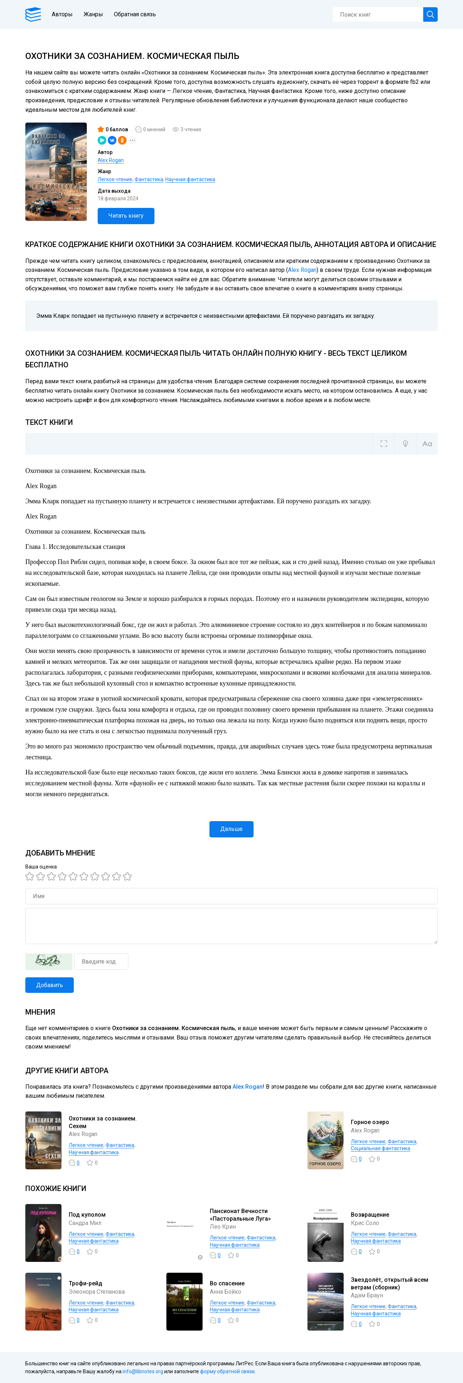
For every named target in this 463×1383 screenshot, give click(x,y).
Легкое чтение (115, 179)
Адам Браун (367, 1295)
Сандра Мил (85, 1223)
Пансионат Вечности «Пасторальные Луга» (240, 1215)
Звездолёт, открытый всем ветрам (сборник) (389, 1283)
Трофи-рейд (85, 1283)
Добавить (49, 985)
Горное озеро (370, 1122)
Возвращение (370, 1214)
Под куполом (87, 1214)
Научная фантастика (190, 179)
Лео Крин (223, 1226)
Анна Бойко (225, 1291)
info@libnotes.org (143, 1371)
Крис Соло (365, 1223)
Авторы (62, 14)
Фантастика (149, 179)
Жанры (93, 14)
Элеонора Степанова (97, 1291)
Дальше (231, 828)
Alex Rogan (111, 160)
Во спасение (227, 1283)
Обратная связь (135, 14)
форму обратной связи (227, 1371)
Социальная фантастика (380, 1148)
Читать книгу (126, 215)
